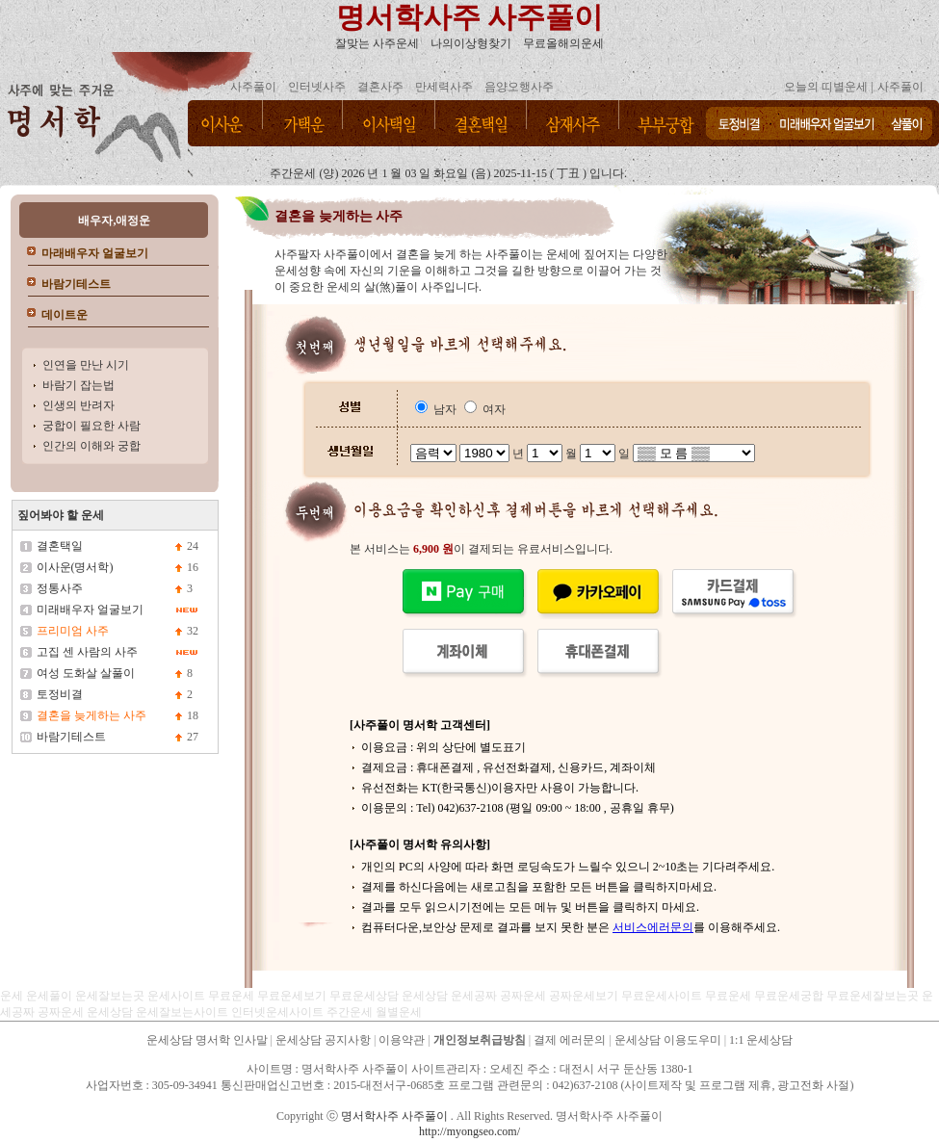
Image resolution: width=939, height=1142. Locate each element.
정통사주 (60, 588)
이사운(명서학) (75, 567)
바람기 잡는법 (78, 385)
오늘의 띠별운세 (826, 86)
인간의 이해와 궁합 (91, 446)
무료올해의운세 (563, 43)
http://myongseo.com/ (469, 1131)
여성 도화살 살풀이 (86, 673)
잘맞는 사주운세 (377, 43)
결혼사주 (380, 86)
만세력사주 (444, 86)
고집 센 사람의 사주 (87, 652)
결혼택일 (60, 546)
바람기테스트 (76, 284)
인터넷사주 (317, 86)
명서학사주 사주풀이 (470, 17)
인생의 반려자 (78, 405)
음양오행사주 (519, 86)
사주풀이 (253, 86)
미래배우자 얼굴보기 (90, 609)
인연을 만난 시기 (85, 365)
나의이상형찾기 (470, 43)
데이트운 (64, 315)
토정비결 (60, 694)
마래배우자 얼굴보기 (94, 253)
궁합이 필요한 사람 (91, 425)
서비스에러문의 (653, 927)
